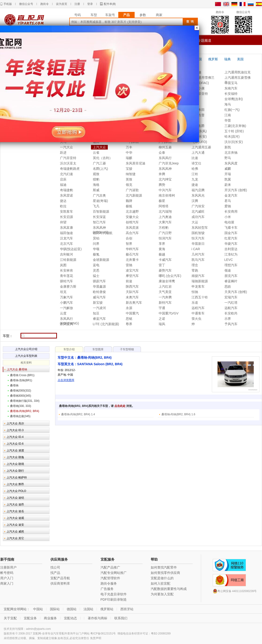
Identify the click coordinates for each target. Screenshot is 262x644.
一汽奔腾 (165, 297)
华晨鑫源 (99, 286)
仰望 (63, 222)
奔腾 (162, 174)
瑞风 (162, 324)
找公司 (55, 567)
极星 (162, 201)
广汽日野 (165, 233)
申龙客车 (198, 286)
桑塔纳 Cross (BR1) (22, 375)
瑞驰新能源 (200, 281)
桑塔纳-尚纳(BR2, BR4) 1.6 (178, 414)
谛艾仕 (196, 163)
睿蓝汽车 (99, 318)
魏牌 (129, 201)
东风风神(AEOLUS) (100, 228)
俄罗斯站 (106, 609)
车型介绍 (69, 349)
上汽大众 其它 (15, 538)
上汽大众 (99, 147)
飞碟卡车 (231, 227)
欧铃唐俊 (99, 292)
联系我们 (120, 618)
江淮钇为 (231, 254)
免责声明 (95, 638)
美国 (240, 59)
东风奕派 (132, 227)
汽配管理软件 (110, 578)
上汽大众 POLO (16, 491)
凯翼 (227, 179)
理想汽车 (231, 265)
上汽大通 (198, 152)
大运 (195, 222)
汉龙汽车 (66, 238)
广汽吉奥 (99, 195)
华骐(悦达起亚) (71, 249)
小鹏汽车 (66, 302)
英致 (129, 179)
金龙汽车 (231, 195)
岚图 (63, 265)
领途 (227, 270)
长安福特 (231, 93)
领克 (129, 185)
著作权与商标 (97, 618)
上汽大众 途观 (15, 518)
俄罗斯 (213, 59)
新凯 (227, 147)
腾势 (162, 185)
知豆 (96, 313)
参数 (143, 15)
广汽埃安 (198, 206)
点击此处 (120, 406)
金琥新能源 (101, 260)
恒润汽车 (165, 238)
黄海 (162, 249)
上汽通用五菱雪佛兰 (237, 78)
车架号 (110, 15)
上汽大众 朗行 (15, 470)
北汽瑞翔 (165, 211)
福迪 (63, 185)
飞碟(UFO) (199, 142)
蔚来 (227, 185)
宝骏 (129, 168)
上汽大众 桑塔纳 (17, 369)
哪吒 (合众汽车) (170, 276)
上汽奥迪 (165, 217)
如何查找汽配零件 (164, 567)
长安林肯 (66, 270)
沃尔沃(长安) (233, 142)
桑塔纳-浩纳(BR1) (21, 380)
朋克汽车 (231, 276)
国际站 (55, 609)
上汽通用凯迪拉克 (237, 72)
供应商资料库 (60, 583)
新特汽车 (165, 302)
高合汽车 (132, 233)
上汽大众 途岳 (15, 511)
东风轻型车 (200, 227)
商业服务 (50, 618)
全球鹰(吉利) (233, 99)
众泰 (162, 152)
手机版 (7, 4)
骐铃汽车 (66, 281)
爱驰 (227, 206)
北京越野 (132, 211)
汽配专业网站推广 (114, 573)
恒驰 (195, 292)
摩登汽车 (132, 276)
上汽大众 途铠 (15, 497)
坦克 (63, 292)
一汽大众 (66, 147)
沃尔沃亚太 (68, 163)
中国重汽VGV (169, 313)
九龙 (195, 179)
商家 (159, 15)
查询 (190, 21)
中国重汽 (132, 313)
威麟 (227, 168)
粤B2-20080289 (161, 633)
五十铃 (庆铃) (234, 131)
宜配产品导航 (60, 578)
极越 (162, 254)
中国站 (38, 609)
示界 (227, 318)
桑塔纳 (14, 385)
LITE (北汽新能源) (106, 324)
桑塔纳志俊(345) (20, 416)
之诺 (162, 318)
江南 (227, 115)
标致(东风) (199, 131)
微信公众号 (26, 4)
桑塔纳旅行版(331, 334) (25, 400)
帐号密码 (6, 573)
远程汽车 (198, 308)
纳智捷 (131, 174)
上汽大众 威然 (15, 531)
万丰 (129, 147)
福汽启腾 (198, 190)
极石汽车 (132, 254)
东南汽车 (231, 88)
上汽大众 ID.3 (15, 430)
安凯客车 (66, 211)
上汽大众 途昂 (15, 504)
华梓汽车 (132, 249)
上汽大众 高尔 (15, 423)
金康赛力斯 (68, 286)
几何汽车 (198, 254)
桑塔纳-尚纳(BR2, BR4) (24, 411)
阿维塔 (163, 206)
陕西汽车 (132, 286)
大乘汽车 (165, 222)
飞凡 (96, 206)
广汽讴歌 (132, 190)
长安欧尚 (231, 313)
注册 (77, 4)
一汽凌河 (99, 308)
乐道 (195, 302)
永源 (129, 308)
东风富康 (66, 227)
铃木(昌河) (232, 136)
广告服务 (107, 589)
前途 (129, 281)
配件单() (110, 4)
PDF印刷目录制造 (114, 599)
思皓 (227, 286)
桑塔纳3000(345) (20, 395)
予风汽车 (231, 324)
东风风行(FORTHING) (69, 319)
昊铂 (96, 238)
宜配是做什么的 (162, 578)
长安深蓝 (99, 217)
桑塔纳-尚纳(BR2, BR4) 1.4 (78, 414)
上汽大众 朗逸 (15, 457)
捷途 (195, 185)
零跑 (195, 270)
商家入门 (6, 583)
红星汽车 (231, 238)
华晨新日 (198, 243)
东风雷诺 (66, 195)
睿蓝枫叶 (231, 281)
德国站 (72, 609)
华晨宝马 (231, 83)
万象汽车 (66, 297)
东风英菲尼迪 (135, 163)
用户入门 (6, 578)
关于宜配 (10, 618)
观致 (96, 174)
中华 (129, 152)
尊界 (129, 324)
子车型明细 (127, 349)
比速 (195, 158)
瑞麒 (129, 158)
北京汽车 (66, 243)
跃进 (63, 152)
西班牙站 (126, 609)
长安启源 (66, 217)
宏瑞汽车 (231, 297)
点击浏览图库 (66, 380)
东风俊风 (66, 324)
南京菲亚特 (200, 93)
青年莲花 (66, 276)
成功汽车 (198, 217)
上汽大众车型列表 (26, 356)
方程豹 (163, 227)
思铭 (129, 318)
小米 (227, 217)
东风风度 (231, 163)
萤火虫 (196, 318)
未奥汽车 (132, 297)
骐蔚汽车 (99, 281)
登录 (90, 4)
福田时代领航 (102, 233)
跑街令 (44, 4)
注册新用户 (8, 567)
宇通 (162, 308)
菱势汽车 (165, 270)
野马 (227, 158)
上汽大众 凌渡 (15, 450)
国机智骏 (198, 233)
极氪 (96, 254)
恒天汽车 (198, 238)
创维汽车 (132, 222)
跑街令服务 (109, 583)
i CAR (196, 249)
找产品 (55, 573)
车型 (94, 15)
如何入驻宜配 (160, 583)
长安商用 (231, 211)
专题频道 (204, 40)
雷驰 (129, 265)
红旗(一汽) (232, 110)
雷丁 (162, 265)
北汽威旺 (198, 211)
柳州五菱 (165, 147)
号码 (77, 15)
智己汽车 (99, 222)
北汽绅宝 (165, 179)
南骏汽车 (198, 276)
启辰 (63, 179)
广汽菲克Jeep (169, 163)
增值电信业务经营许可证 (132, 633)
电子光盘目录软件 (114, 594)
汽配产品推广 (110, 567)
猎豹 (96, 179)
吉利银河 (66, 254)
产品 (126, 15)
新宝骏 (98, 302)
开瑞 (227, 174)
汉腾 (195, 201)
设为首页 (61, 4)
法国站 (88, 609)
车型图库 (98, 349)
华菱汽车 (231, 243)
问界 (96, 243)
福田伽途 (66, 233)
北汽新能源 (134, 195)
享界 (162, 243)
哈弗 (195, 168)
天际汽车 (132, 292)
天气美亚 (165, 292)
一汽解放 (66, 308)
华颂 (96, 249)
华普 (227, 120)
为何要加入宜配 (162, 594)
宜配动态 (70, 618)
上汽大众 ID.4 (15, 437)
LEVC (228, 260)
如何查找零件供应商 (165, 573)
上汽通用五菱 (201, 147)
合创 (129, 238)
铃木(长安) (199, 136)
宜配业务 (30, 618)
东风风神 (165, 168)
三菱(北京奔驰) (235, 126)
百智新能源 (101, 211)
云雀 (96, 152)
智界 (129, 243)
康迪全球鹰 (167, 281)
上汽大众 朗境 (15, 464)
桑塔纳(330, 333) (20, 406)
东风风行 (165, 158)
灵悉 (96, 270)
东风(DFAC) (200, 83)
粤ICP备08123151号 (103, 633)
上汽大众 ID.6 (15, 443)
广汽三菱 (99, 163)
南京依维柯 (167, 195)
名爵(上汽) (100, 168)
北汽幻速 (66, 174)
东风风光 (198, 195)
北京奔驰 (231, 152)
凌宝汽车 (132, 270)
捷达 (63, 201)
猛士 (96, 276)
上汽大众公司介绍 (26, 349)
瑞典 (227, 59)
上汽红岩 (165, 286)
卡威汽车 (165, 260)
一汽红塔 (231, 302)
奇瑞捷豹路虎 (70, 168)
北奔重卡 (132, 260)
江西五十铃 (200, 297)
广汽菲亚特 (68, 158)
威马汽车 (99, 297)
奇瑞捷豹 (66, 190)
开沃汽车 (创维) (235, 190)
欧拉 (63, 206)
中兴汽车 (165, 190)
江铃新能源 (68, 260)
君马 (227, 201)
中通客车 (198, 313)
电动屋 (229, 222)
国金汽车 (231, 233)
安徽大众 (132, 217)
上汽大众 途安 (15, 524)
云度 (63, 313)
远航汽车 (231, 308)
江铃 (195, 174)
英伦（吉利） (102, 158)
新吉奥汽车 (134, 302)
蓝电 (96, 265)
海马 (227, 104)
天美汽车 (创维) (235, 292)
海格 (96, 185)
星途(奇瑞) (100, 201)
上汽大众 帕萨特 (17, 477)
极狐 (129, 206)
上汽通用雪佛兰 (203, 77)
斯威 (96, 190)
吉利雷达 (231, 249)
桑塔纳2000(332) (20, 390)
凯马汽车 (198, 260)
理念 (195, 265)
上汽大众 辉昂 (15, 484)
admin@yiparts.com (38, 628)
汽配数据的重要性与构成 (169, 589)
